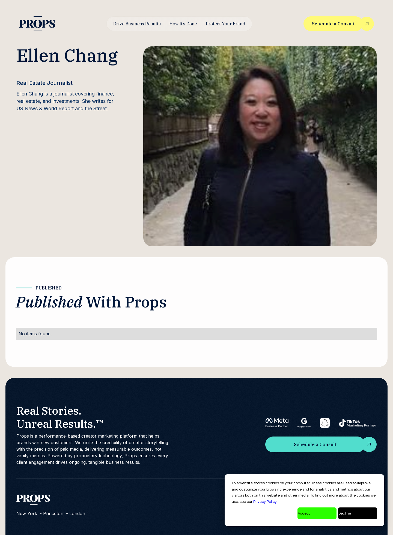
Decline (344, 513)
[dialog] (304, 500)
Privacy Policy (265, 501)
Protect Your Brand (225, 23)
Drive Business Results (137, 23)
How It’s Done (183, 23)
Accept (304, 513)
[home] (37, 23)
